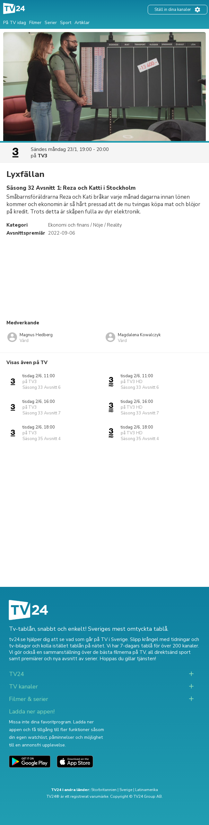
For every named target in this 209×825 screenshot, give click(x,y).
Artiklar (82, 23)
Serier (51, 23)
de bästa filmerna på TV (119, 652)
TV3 (43, 156)
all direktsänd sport (169, 652)
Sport (65, 23)
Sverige (125, 789)
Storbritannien (104, 789)
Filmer (35, 23)
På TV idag (14, 23)
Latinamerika (146, 789)
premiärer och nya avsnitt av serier (59, 658)
